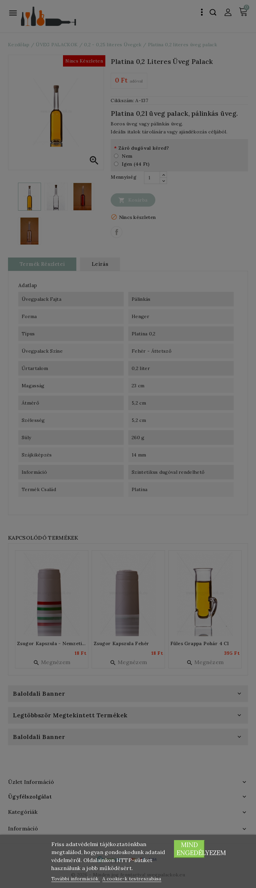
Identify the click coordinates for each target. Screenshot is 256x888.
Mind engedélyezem (191, 849)
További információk (75, 879)
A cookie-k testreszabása (131, 879)
